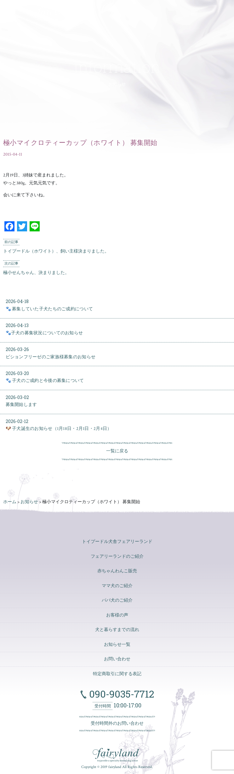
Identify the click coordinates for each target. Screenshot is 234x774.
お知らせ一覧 (117, 644)
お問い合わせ (117, 659)
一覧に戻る (117, 451)
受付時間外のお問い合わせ (117, 723)
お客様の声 (117, 615)
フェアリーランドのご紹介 (117, 556)
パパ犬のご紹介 (117, 600)
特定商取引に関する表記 (117, 674)
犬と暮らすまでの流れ (117, 630)
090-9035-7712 (120, 694)
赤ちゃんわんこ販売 (117, 571)
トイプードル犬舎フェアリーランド (117, 542)
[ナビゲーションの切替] (194, 13)
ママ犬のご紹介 (117, 586)
